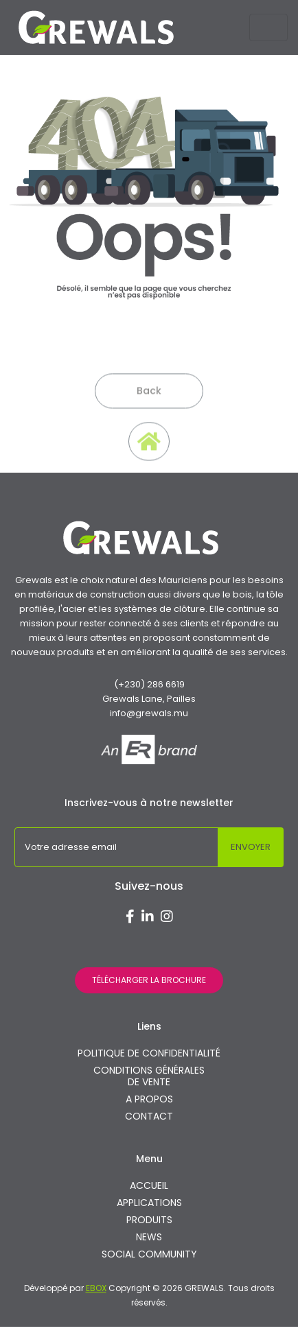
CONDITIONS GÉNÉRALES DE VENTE (149, 1076)
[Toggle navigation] (268, 27)
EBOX (96, 1288)
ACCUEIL (149, 1186)
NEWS (149, 1237)
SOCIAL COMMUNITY (149, 1254)
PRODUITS (149, 1220)
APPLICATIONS (149, 1203)
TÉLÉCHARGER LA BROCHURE (149, 980)
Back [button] (149, 406)
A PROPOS (149, 1099)
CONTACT (149, 1116)
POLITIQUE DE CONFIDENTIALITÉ (149, 1053)
